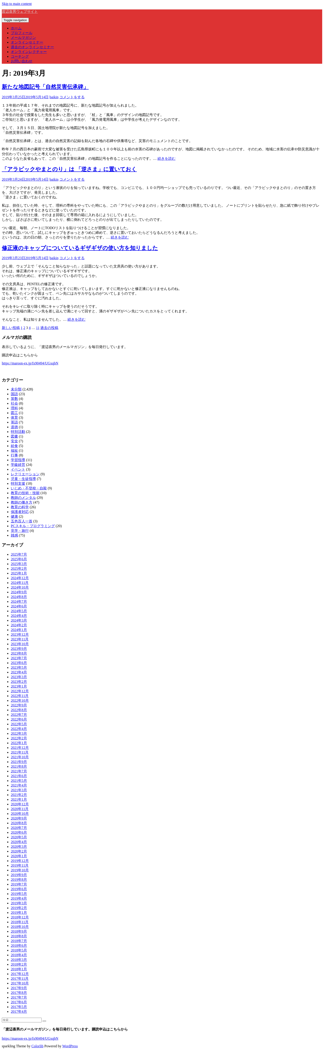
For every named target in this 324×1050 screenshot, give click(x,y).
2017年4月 (19, 1011)
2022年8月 (19, 710)
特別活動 (18, 432)
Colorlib (37, 1046)
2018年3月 (19, 960)
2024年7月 (19, 601)
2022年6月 (19, 719)
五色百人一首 (21, 521)
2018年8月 (19, 936)
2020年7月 (19, 828)
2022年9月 (19, 705)
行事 (14, 455)
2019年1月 (19, 912)
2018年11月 (20, 922)
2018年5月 (19, 950)
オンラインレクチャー (29, 52)
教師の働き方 (21, 502)
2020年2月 (19, 851)
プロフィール (21, 33)
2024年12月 (20, 578)
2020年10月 (20, 813)
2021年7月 (19, 771)
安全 (14, 441)
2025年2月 (19, 568)
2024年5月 (19, 611)
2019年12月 (20, 861)
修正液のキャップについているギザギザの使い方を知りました (80, 248)
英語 (14, 422)
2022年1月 (19, 743)
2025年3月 (19, 564)
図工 (14, 413)
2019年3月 (19, 903)
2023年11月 (20, 639)
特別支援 (18, 483)
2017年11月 (20, 978)
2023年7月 (19, 658)
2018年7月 (19, 941)
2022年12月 (20, 691)
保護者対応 (20, 512)
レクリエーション (25, 474)
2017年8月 (19, 993)
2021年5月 (19, 781)
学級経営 (18, 465)
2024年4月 (19, 616)
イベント (18, 469)
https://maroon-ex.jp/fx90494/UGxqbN (30, 363)
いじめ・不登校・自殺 (29, 488)
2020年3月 (19, 846)
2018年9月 (19, 931)
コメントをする (72, 97)
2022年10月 (20, 700)
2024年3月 (19, 620)
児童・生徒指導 (23, 479)
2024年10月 (20, 587)
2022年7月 (19, 715)
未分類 (16, 389)
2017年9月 (19, 988)
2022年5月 (19, 724)
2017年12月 (20, 974)
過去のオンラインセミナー (32, 47)
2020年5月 (19, 837)
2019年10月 (20, 870)
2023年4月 (19, 672)
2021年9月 (19, 762)
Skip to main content (17, 4)
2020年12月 (20, 804)
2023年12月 (20, 634)
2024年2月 (19, 625)
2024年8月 (19, 597)
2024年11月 (20, 583)
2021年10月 (20, 757)
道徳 (14, 427)
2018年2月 (19, 964)
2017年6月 (19, 1002)
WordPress (70, 1046)
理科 (14, 408)
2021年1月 (19, 799)
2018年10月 (20, 927)
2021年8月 (19, 766)
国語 (14, 394)
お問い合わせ (21, 61)
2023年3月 (19, 677)
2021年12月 (20, 748)
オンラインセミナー (27, 42)
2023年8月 (19, 653)
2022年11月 (20, 696)
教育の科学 (20, 507)
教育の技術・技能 (25, 493)
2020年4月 (19, 842)
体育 (14, 417)
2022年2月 (19, 738)
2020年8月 (19, 823)
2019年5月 (19, 894)
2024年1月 (19, 630)
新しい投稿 (11, 328)
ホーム (16, 28)
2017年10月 (20, 983)
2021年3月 (19, 790)
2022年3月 (19, 733)
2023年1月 (19, 686)
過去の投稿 (49, 328)
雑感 (14, 535)
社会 (14, 403)
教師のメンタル (23, 498)
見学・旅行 (20, 531)
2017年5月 (19, 1007)
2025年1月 (19, 573)
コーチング (20, 56)
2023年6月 (19, 663)
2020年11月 (20, 809)
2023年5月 (19, 667)
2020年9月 (19, 818)
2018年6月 (19, 945)
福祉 (14, 450)
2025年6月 (19, 559)
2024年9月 (19, 592)
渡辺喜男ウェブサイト (20, 11)
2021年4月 (19, 785)
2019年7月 (19, 884)
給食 (14, 446)
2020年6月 (19, 832)
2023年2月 (19, 682)
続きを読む (167, 158)
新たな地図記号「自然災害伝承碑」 (45, 87)
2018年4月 (19, 955)
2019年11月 (20, 865)
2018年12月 (20, 917)
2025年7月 (19, 554)
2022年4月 (19, 729)
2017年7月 (19, 997)
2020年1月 (19, 856)
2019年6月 (19, 889)
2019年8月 (19, 879)
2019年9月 (19, 875)
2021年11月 (20, 752)
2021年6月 (19, 776)
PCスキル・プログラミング (33, 526)
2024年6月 (19, 606)
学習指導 (18, 460)
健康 (14, 516)
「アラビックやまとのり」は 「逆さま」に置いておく (69, 169)
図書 (14, 436)
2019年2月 (19, 908)
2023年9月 (19, 649)
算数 (14, 399)
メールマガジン (23, 37)
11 (37, 328)
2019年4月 (19, 898)
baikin (54, 97)
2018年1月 (19, 969)
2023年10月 (20, 644)
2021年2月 (19, 795)
